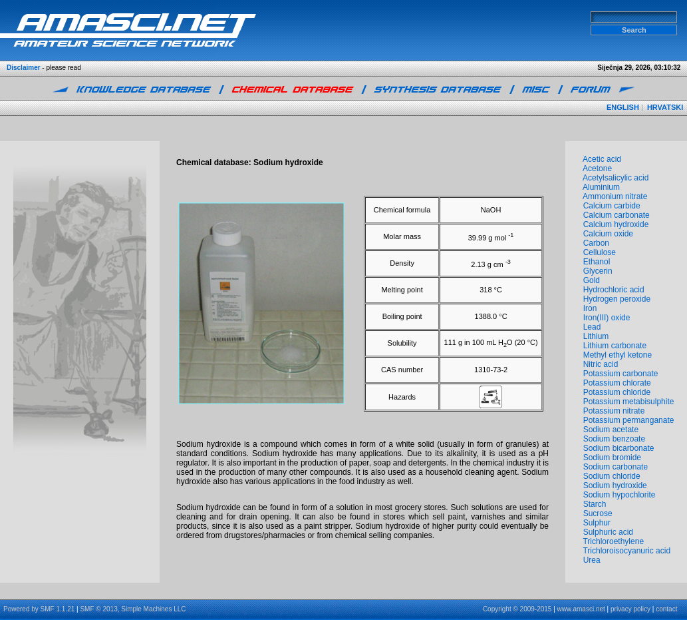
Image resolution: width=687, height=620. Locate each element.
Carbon (596, 243)
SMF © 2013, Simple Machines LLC (133, 609)
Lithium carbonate (614, 345)
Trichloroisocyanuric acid (626, 550)
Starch (595, 504)
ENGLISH (623, 107)
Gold (591, 280)
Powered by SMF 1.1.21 (38, 609)
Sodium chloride (611, 476)
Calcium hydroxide (616, 224)
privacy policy (630, 609)
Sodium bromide (612, 457)
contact (666, 609)
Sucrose (598, 513)
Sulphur (597, 522)
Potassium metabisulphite (628, 401)
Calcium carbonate (616, 215)
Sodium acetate (610, 429)
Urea (592, 560)
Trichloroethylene (613, 541)
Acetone (597, 168)
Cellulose (599, 252)
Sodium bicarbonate (618, 448)
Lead (592, 327)
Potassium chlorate (617, 383)
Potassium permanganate (628, 420)
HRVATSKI (665, 107)
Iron (590, 308)
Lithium (596, 336)
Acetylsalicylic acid (615, 177)
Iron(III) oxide (606, 317)
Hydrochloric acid (613, 289)
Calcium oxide (608, 233)
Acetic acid (602, 159)
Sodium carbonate (615, 466)
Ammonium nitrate (615, 196)
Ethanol (597, 261)
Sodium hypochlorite (619, 494)
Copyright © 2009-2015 (517, 609)
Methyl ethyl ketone (617, 355)
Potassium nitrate (614, 411)
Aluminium (601, 187)
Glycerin (598, 271)
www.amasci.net (581, 609)
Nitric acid (600, 364)
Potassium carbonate (620, 373)
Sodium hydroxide (615, 485)
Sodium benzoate (614, 439)
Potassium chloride (616, 392)
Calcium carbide (611, 205)
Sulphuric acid (608, 532)
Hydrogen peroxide (616, 299)
